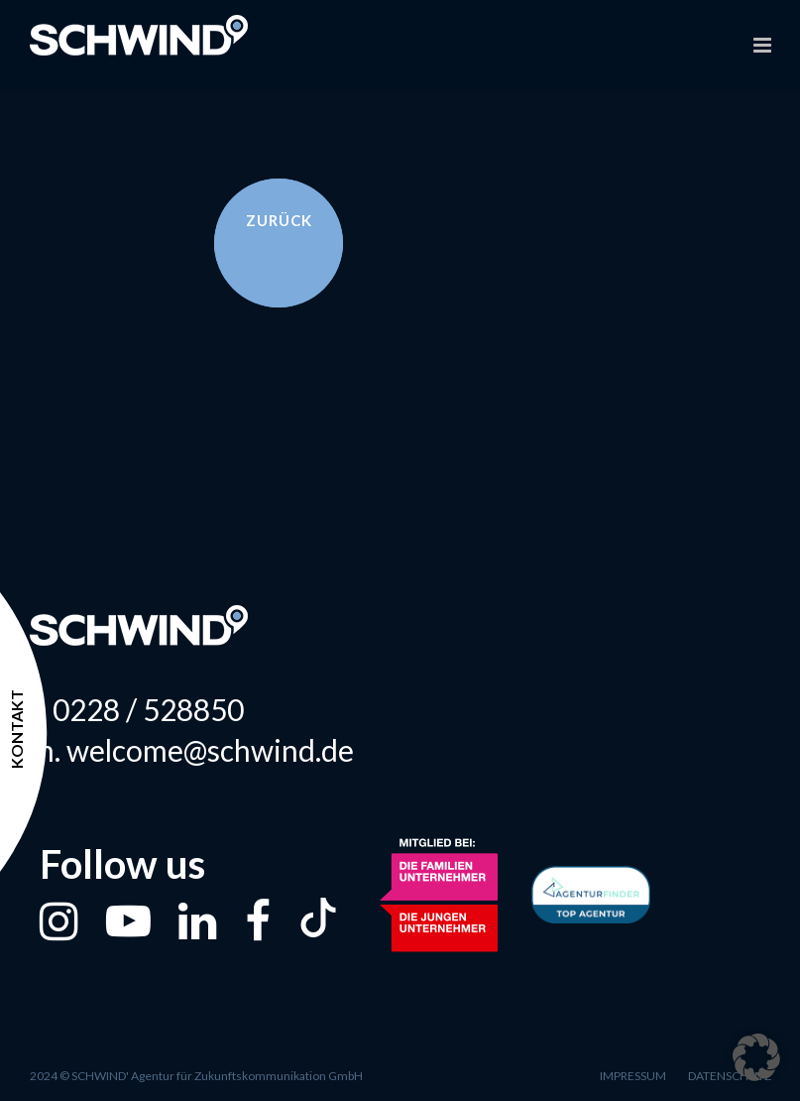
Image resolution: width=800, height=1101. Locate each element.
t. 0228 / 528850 (137, 710)
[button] (756, 1057)
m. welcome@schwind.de (192, 751)
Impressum (633, 1075)
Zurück (279, 220)
